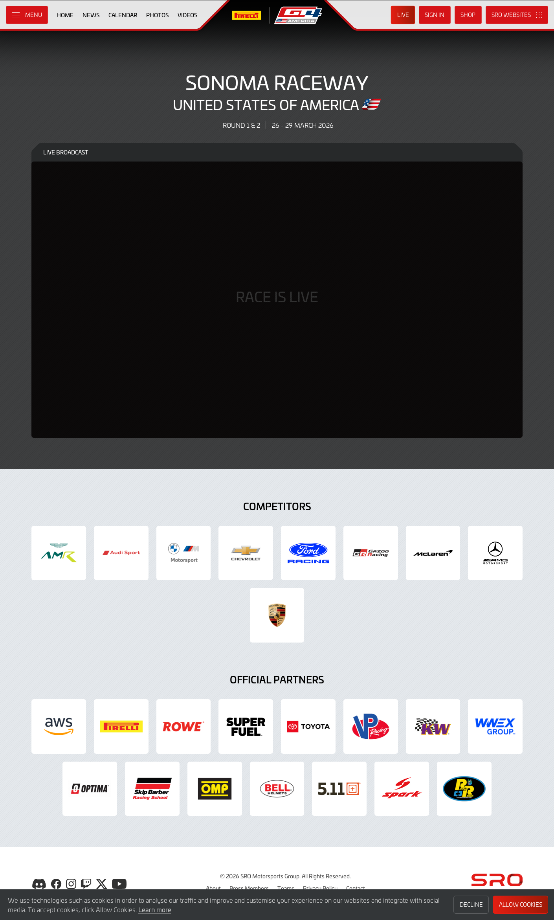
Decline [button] (471, 904)
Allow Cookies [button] (520, 904)
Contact (355, 888)
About (213, 888)
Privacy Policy (320, 888)
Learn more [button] (154, 909)
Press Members (249, 888)
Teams (285, 888)
